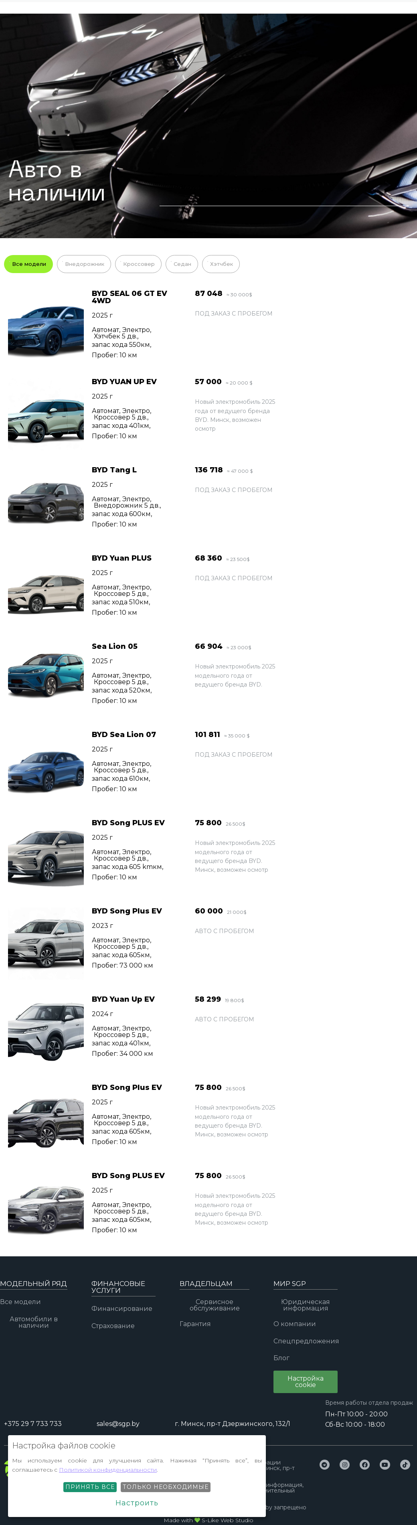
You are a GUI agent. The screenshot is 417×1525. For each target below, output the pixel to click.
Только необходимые (165, 1487)
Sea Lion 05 (115, 646)
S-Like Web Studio (227, 1520)
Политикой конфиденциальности (108, 1469)
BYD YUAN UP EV (124, 381)
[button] (305, 1382)
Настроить (136, 1503)
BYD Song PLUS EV (128, 822)
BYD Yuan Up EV (123, 999)
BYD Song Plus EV (127, 911)
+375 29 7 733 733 (195, 21)
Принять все (90, 1487)
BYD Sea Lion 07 (124, 734)
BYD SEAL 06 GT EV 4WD (129, 297)
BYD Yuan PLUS (122, 558)
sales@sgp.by (118, 1424)
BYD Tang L (114, 470)
